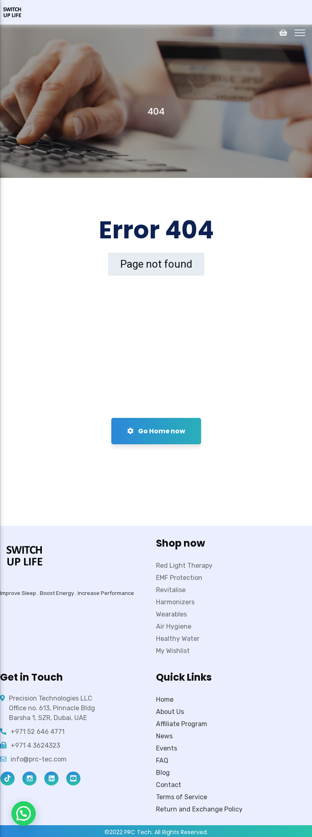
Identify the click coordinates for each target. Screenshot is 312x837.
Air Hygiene (173, 626)
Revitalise (171, 590)
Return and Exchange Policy (199, 809)
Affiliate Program (181, 724)
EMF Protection (179, 578)
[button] (23, 813)
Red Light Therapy (184, 565)
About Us (170, 712)
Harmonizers (175, 602)
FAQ (162, 760)
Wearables (171, 614)
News (164, 736)
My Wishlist (173, 651)
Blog (163, 772)
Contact (168, 785)
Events (166, 748)
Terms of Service (181, 797)
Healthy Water (177, 638)
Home (164, 699)
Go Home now (156, 431)
